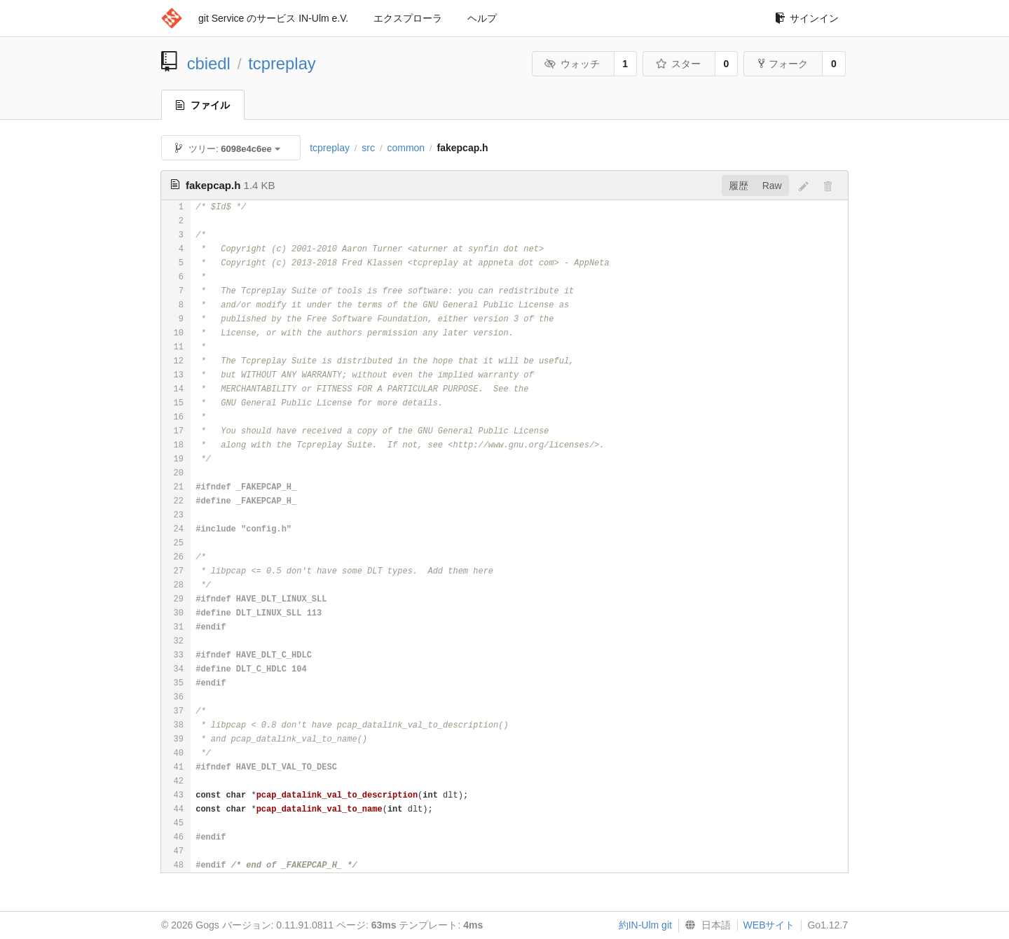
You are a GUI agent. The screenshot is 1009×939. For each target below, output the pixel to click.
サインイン (807, 18)
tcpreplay (282, 63)
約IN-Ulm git (645, 925)
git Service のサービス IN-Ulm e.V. (273, 18)
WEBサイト (769, 925)
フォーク (783, 63)
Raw (772, 185)
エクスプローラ (407, 18)
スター (678, 63)
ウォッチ (572, 63)
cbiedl (209, 63)
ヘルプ (482, 18)
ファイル (203, 105)
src (368, 147)
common (406, 147)
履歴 (738, 185)
